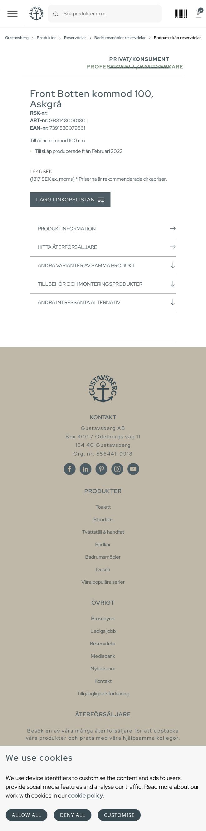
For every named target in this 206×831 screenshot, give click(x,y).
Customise (119, 815)
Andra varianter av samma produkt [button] (107, 265)
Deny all (72, 815)
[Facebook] (70, 469)
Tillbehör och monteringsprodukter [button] (107, 283)
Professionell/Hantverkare (135, 66)
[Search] (56, 13)
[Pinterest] (101, 469)
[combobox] (113, 13)
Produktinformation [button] (107, 228)
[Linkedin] (85, 469)
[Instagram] (117, 469)
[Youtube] (133, 469)
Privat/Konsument (139, 59)
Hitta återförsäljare (107, 247)
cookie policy (85, 795)
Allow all (26, 815)
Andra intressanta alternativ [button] (107, 302)
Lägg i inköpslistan (70, 200)
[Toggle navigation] (12, 13)
